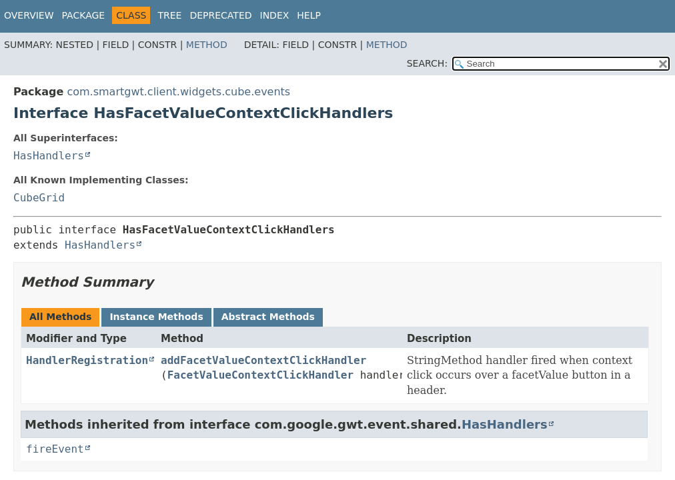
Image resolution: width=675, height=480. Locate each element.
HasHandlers (48, 155)
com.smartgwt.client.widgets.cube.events (178, 91)
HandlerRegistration (87, 360)
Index (274, 15)
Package (83, 15)
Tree (169, 15)
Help (309, 15)
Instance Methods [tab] (156, 316)
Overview (29, 15)
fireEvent (55, 449)
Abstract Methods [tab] (268, 316)
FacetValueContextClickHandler (260, 375)
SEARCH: (427, 63)
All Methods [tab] (60, 316)
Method (206, 44)
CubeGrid (39, 197)
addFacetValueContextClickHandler (263, 360)
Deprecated (220, 15)
